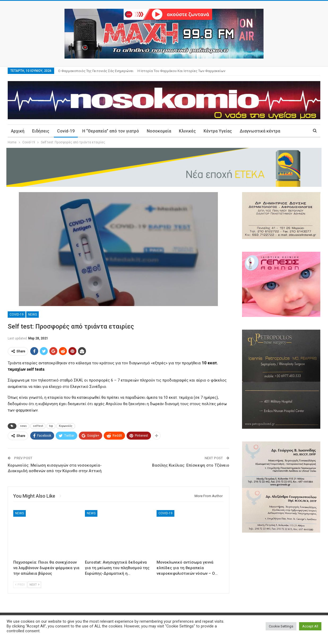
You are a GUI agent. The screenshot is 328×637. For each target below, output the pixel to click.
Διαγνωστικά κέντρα (260, 131)
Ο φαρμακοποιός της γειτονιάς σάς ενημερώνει (95, 71)
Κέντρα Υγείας (218, 131)
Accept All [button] (310, 626)
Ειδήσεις (40, 131)
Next (34, 584)
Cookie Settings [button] (281, 626)
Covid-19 (66, 131)
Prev (20, 584)
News (32, 314)
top (51, 425)
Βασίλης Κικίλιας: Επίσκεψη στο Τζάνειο (190, 465)
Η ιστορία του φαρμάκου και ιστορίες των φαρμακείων (181, 71)
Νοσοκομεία (159, 131)
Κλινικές (187, 131)
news (23, 425)
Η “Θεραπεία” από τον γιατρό (110, 131)
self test (38, 425)
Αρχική (17, 131)
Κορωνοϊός (65, 425)
